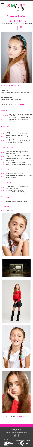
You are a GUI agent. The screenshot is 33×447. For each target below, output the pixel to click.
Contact (13, 28)
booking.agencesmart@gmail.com (16, 432)
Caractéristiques (14, 104)
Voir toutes (17, 416)
